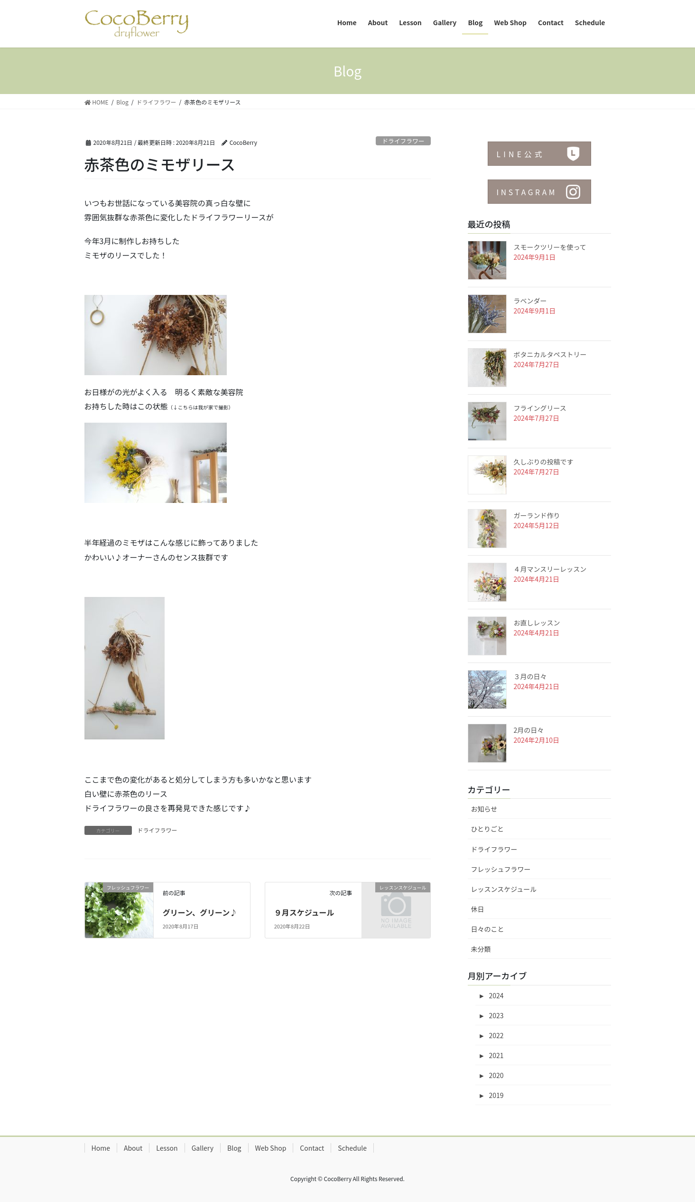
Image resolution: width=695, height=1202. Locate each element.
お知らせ (484, 809)
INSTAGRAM (528, 192)
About (133, 1148)
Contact (312, 1148)
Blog (234, 1148)
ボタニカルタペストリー (550, 354)
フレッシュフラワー (501, 869)
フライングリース (540, 408)
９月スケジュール (304, 912)
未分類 (481, 949)
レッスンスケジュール (504, 889)
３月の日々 (530, 676)
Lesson (166, 1148)
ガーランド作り (537, 515)
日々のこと (487, 929)
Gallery (202, 1148)
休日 (477, 909)
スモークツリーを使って (550, 247)
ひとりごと (487, 828)
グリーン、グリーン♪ (200, 912)
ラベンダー (530, 300)
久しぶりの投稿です (544, 461)
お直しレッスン (537, 622)
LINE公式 (522, 154)
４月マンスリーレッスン (550, 569)
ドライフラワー (403, 140)
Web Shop (271, 1148)
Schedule (352, 1148)
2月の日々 (529, 730)
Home (101, 1148)
